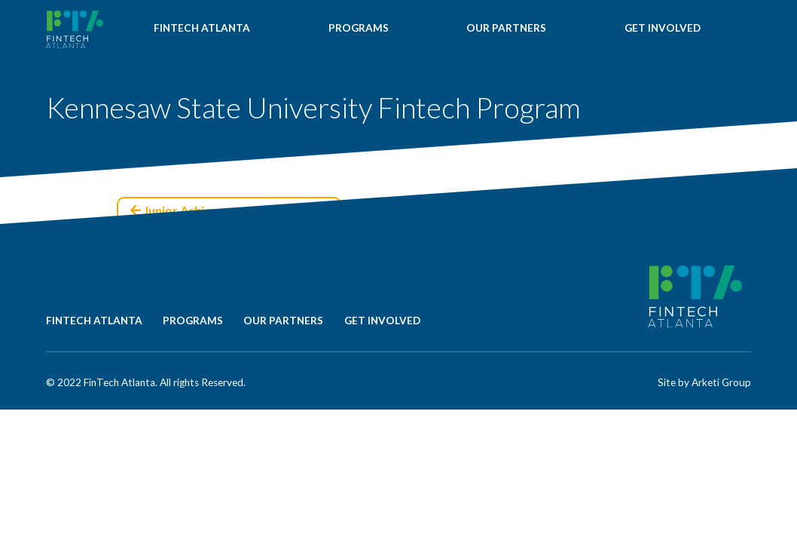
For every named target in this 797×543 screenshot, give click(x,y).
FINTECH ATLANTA (203, 30)
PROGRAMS (359, 30)
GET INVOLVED (662, 30)
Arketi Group (721, 382)
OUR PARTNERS (506, 30)
